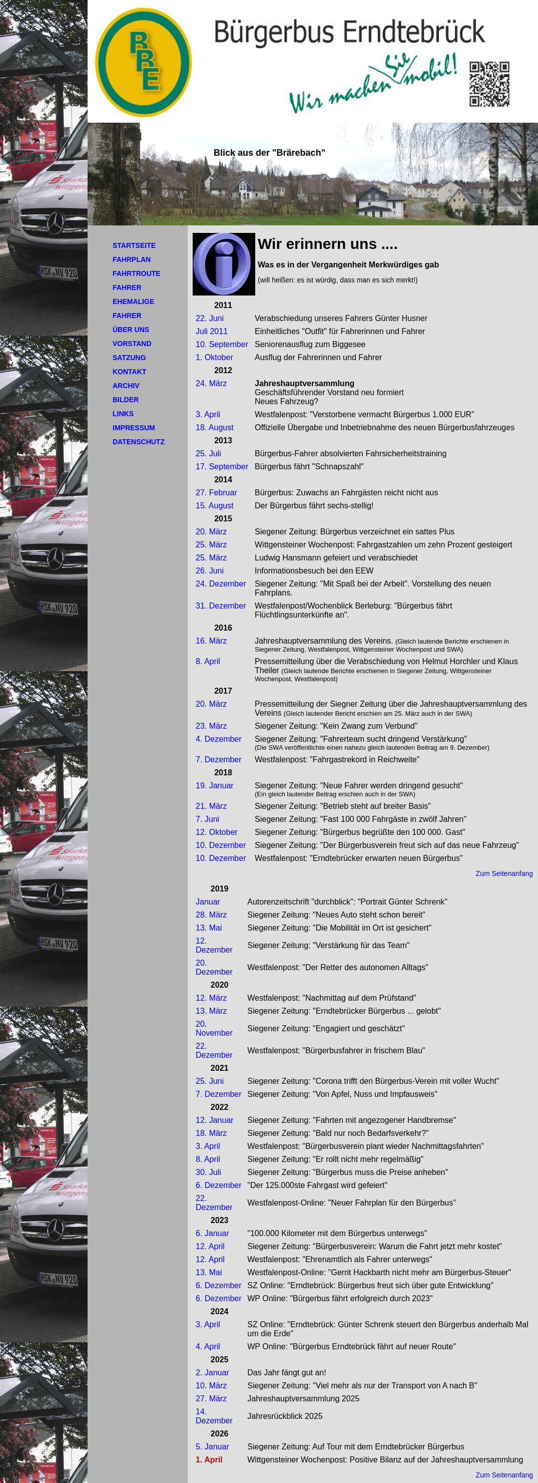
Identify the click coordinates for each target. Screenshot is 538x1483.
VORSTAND (132, 344)
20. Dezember (214, 967)
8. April (208, 661)
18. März (211, 1133)
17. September (222, 466)
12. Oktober (217, 832)
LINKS (123, 414)
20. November (214, 1028)
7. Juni (207, 819)
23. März (211, 726)
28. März (211, 915)
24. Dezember (221, 583)
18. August (215, 427)
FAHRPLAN (132, 259)
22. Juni (210, 318)
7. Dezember (219, 759)
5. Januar (212, 1446)
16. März (211, 641)
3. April (208, 414)
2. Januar (212, 1372)
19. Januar (215, 785)
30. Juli (208, 1172)
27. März (211, 1398)
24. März (211, 383)
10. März (211, 1385)
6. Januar (212, 1233)
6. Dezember (219, 1185)
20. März (211, 531)
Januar (208, 902)
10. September (222, 344)
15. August (215, 505)
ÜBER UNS (131, 330)
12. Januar (215, 1120)
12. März (211, 998)
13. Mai (209, 928)
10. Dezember (221, 845)
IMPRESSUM (134, 428)
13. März (211, 1011)
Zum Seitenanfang (504, 873)
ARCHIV (126, 386)
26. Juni (210, 570)
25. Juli (208, 453)
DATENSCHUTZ (139, 442)
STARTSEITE (134, 245)
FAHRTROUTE (137, 273)
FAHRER (127, 287)
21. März (211, 806)
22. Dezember (214, 1050)
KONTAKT (129, 372)
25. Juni (210, 1081)
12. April (210, 1246)
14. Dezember (214, 1416)
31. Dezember (221, 606)
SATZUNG (129, 358)
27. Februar (216, 492)
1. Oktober (214, 357)
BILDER (126, 400)
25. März (211, 544)
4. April (208, 1346)
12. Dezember (214, 945)
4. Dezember (219, 739)
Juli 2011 (212, 331)
